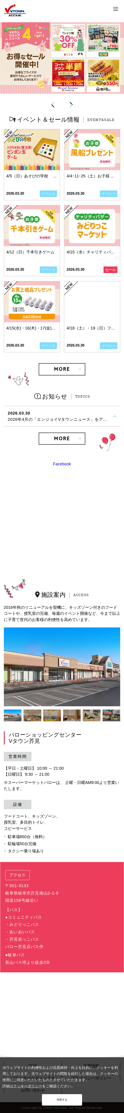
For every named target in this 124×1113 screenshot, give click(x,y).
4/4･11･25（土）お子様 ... (90, 176)
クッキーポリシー (27, 1086)
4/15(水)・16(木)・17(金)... (30, 328)
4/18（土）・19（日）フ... (91, 328)
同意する (62, 1099)
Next (71, 105)
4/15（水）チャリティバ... (90, 252)
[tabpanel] (62, 666)
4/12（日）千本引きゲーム (30, 252)
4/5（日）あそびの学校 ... (31, 176)
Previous (53, 105)
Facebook (62, 464)
